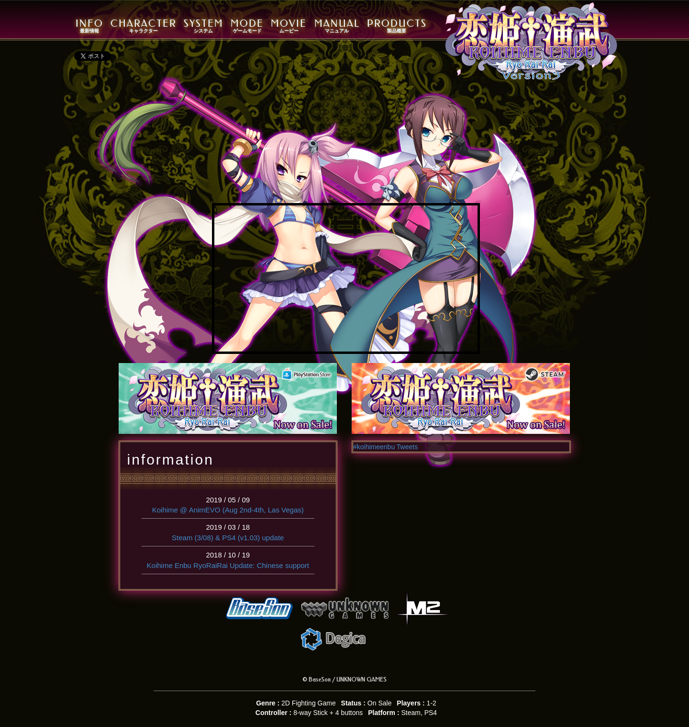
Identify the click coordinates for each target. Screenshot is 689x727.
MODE (247, 26)
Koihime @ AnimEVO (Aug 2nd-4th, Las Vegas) (228, 510)
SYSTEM (203, 26)
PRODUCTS (397, 26)
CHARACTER (144, 26)
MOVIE (289, 26)
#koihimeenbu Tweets (385, 447)
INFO (89, 26)
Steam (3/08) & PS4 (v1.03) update (228, 538)
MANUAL (337, 26)
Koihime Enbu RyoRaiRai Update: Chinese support (228, 565)
